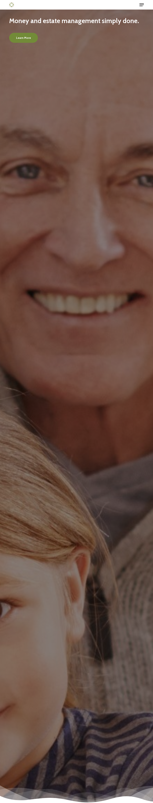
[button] (141, 5)
